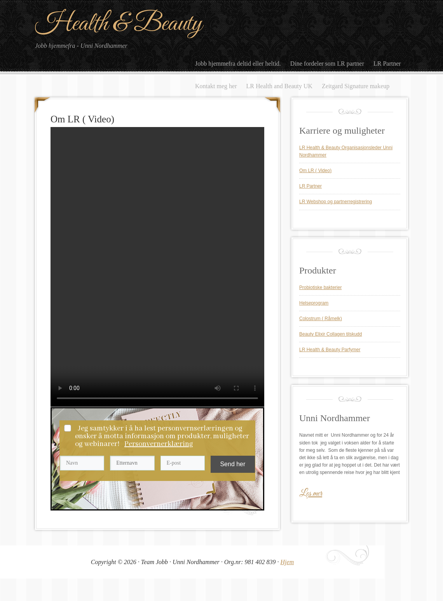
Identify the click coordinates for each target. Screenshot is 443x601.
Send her (232, 464)
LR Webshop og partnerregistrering (335, 201)
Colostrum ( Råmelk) (320, 318)
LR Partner (310, 186)
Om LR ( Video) (315, 170)
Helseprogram (313, 303)
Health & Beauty (118, 23)
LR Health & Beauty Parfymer (329, 349)
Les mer (310, 494)
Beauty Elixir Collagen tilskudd (330, 334)
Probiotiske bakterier (320, 287)
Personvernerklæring (158, 444)
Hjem (287, 562)
